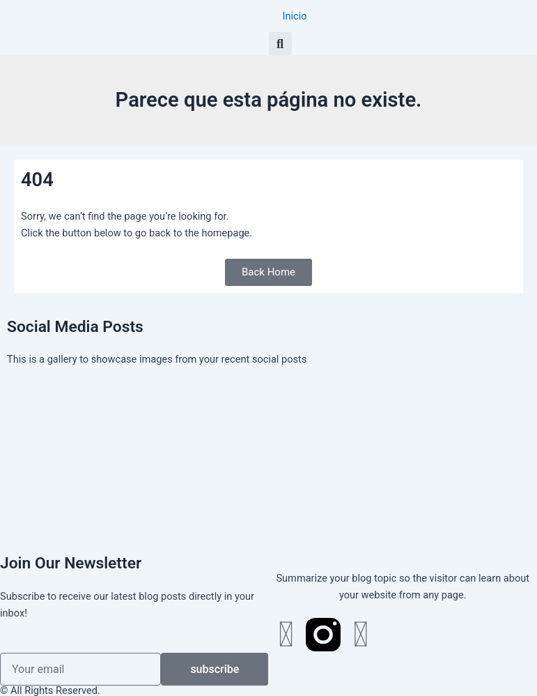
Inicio (295, 16)
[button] (280, 43)
